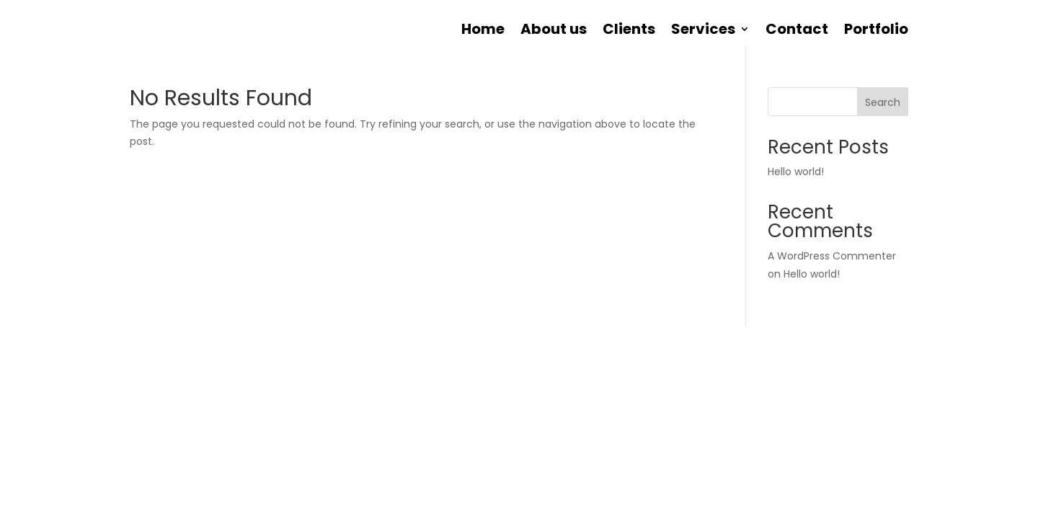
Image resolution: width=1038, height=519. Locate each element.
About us (553, 31)
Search (882, 102)
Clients (629, 31)
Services (703, 31)
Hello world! (796, 171)
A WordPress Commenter (832, 256)
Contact (797, 31)
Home (483, 31)
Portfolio (876, 31)
